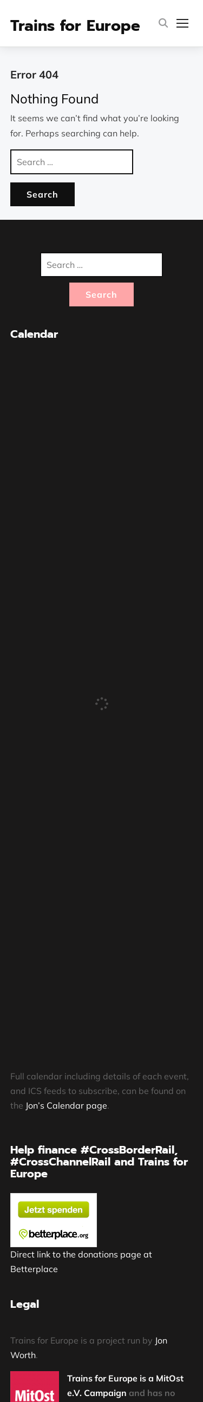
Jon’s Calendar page (66, 1105)
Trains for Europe (75, 25)
